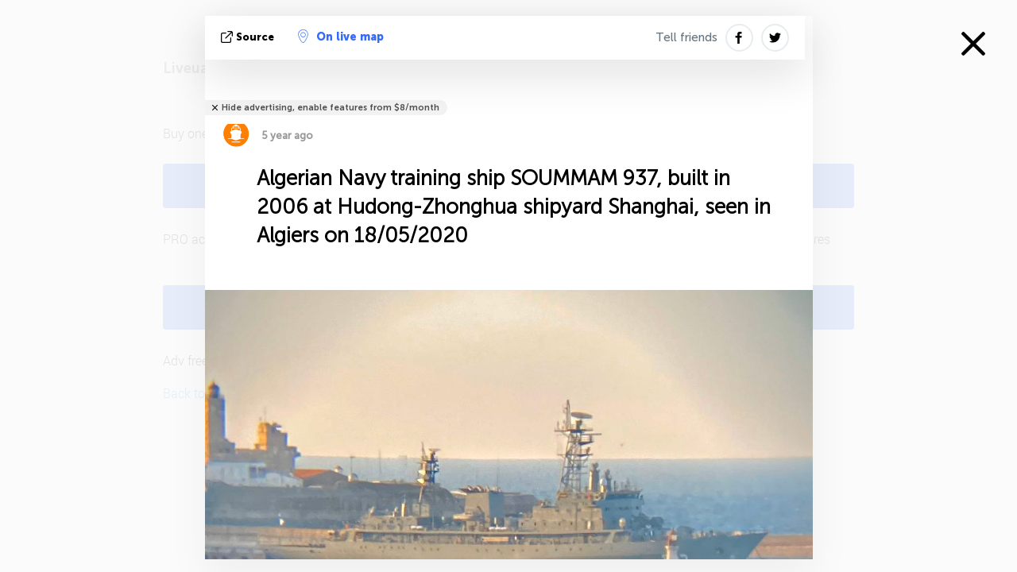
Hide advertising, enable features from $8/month (330, 107)
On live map (341, 36)
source (249, 37)
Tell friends (686, 37)
